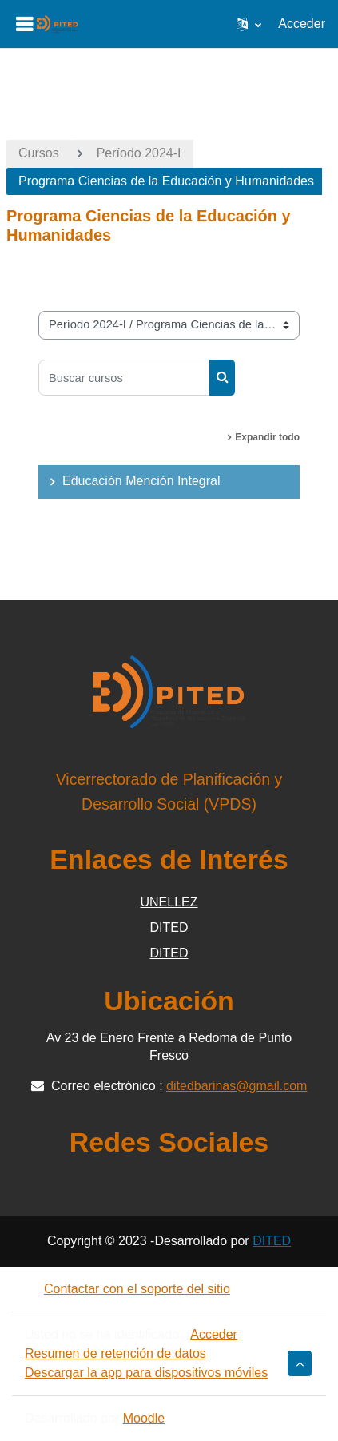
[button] (249, 24)
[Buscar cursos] (124, 378)
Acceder (301, 23)
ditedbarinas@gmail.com (236, 1086)
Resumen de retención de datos (115, 1353)
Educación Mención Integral (141, 481)
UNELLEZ (168, 902)
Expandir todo (267, 437)
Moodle (144, 1418)
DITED (169, 927)
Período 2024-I (139, 153)
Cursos (38, 153)
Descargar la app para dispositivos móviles (146, 1372)
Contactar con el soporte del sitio (127, 1289)
